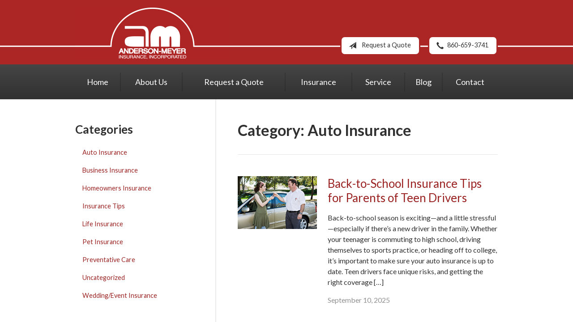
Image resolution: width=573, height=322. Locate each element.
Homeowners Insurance (116, 188)
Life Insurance (102, 224)
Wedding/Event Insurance (119, 295)
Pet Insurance (102, 242)
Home (97, 82)
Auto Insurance (104, 152)
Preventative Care (108, 259)
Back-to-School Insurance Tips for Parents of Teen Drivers (405, 190)
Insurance (318, 82)
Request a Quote (378, 45)
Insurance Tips (103, 206)
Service (378, 82)
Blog (423, 82)
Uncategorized (103, 277)
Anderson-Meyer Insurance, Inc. (152, 33)
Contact (470, 82)
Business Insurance (110, 170)
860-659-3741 (460, 45)
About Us (151, 82)
